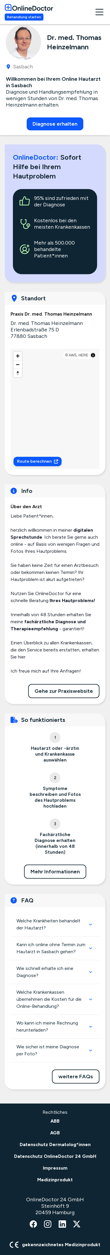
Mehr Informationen (55, 871)
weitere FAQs (75, 1076)
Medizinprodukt (55, 1179)
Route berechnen (37, 461)
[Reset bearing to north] (17, 373)
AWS (73, 355)
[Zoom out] (17, 364)
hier (22, 657)
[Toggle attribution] (93, 355)
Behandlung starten (24, 17)
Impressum (55, 1168)
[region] (55, 409)
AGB (55, 1133)
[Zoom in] (17, 356)
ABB (55, 1121)
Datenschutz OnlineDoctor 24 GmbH (55, 1156)
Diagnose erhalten (55, 124)
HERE (83, 355)
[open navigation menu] (99, 12)
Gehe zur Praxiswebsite (64, 691)
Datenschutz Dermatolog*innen (55, 1144)
